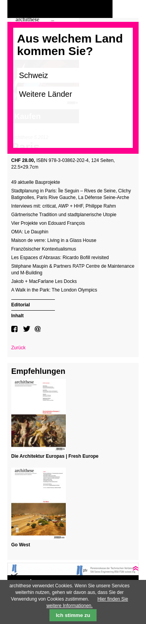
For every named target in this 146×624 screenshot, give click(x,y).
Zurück (18, 347)
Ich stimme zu (73, 615)
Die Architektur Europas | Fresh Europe (55, 456)
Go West (20, 545)
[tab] (33, 303)
